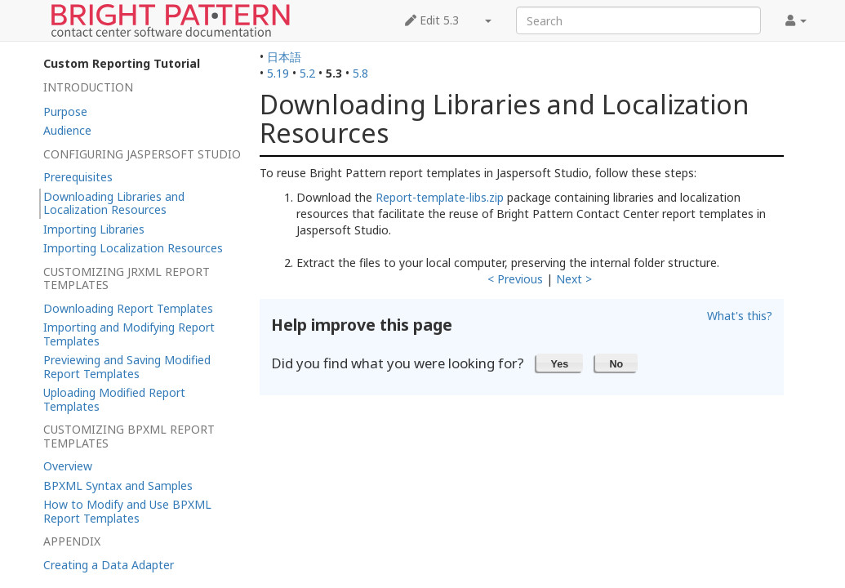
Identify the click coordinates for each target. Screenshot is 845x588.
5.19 (278, 73)
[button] (559, 363)
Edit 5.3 (432, 20)
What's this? (739, 315)
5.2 (307, 73)
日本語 (284, 57)
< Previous (515, 279)
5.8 (360, 73)
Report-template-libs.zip (440, 197)
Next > (574, 279)
